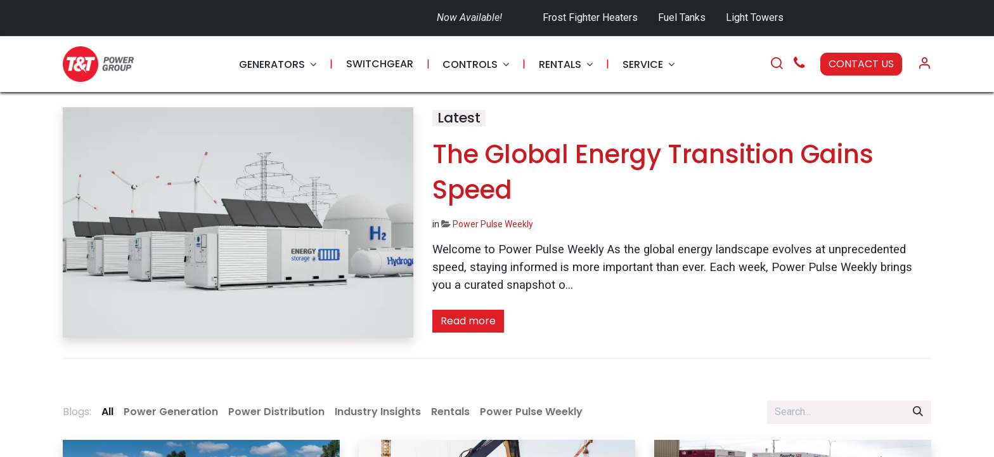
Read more (468, 321)
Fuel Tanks (683, 17)
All (107, 411)
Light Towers (755, 17)
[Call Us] (799, 64)
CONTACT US (861, 63)
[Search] (777, 64)
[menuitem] (278, 64)
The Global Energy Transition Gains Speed (653, 172)
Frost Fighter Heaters (590, 17)
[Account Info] (924, 64)
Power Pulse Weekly (493, 224)
